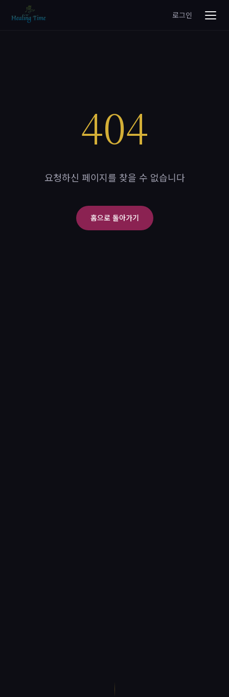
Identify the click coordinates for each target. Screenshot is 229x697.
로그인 (182, 15)
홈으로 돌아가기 (114, 217)
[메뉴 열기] (210, 15)
